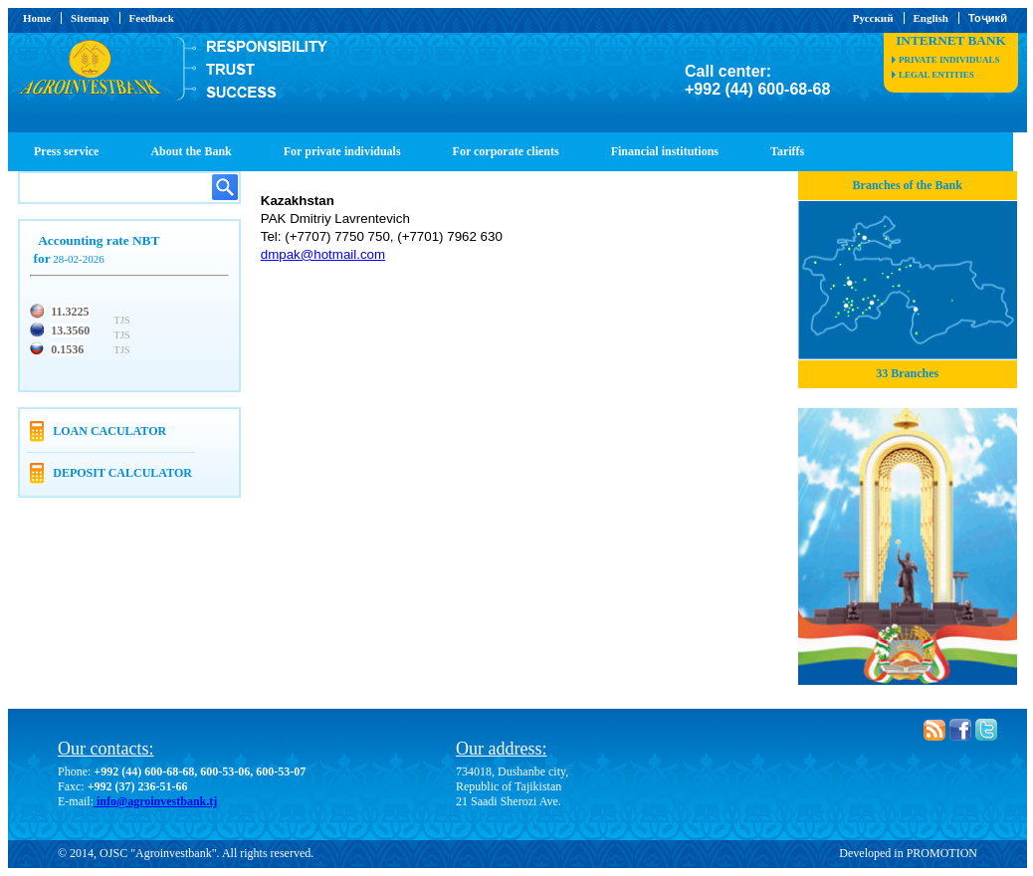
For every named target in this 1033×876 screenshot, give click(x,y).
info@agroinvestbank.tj (155, 801)
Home (37, 18)
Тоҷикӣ (987, 18)
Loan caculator (109, 431)
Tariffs (787, 151)
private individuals (949, 60)
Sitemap (90, 18)
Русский (873, 18)
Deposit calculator (122, 473)
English (931, 18)
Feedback (151, 18)
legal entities (936, 75)
